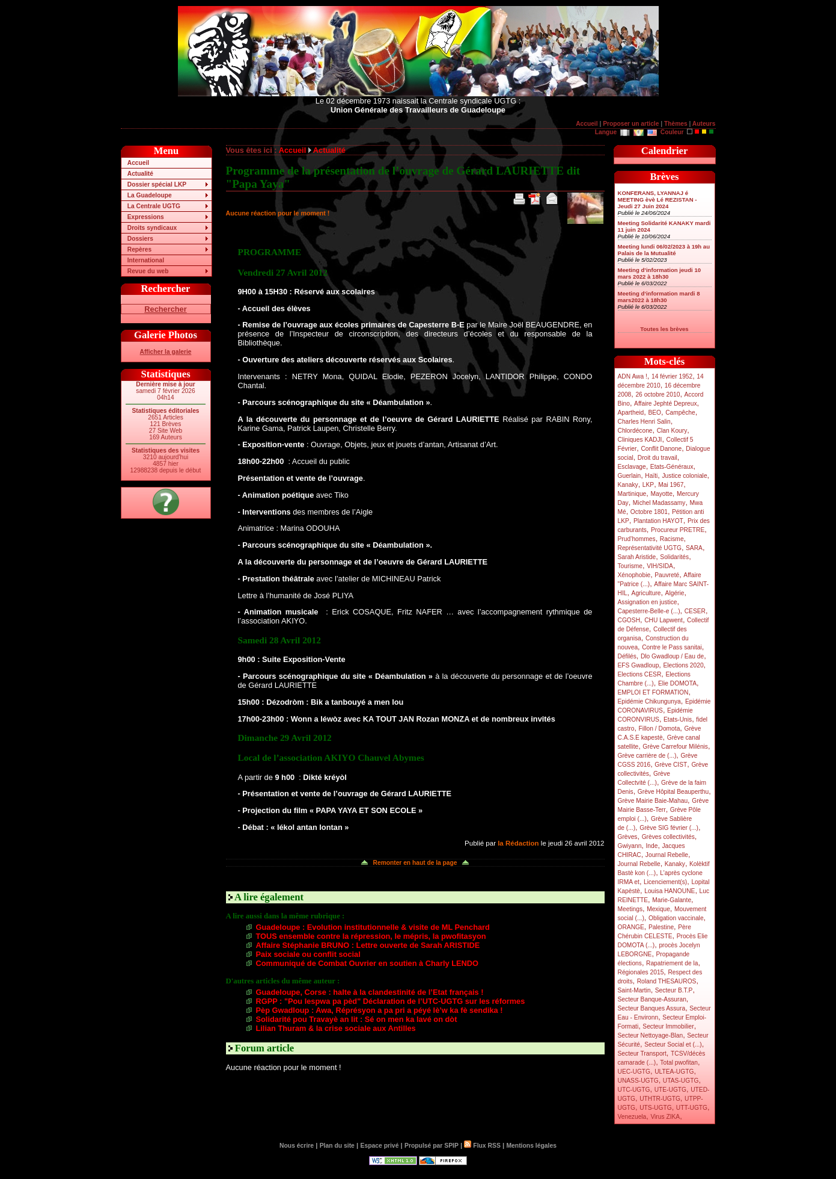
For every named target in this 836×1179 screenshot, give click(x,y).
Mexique (658, 909)
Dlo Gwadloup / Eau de (672, 656)
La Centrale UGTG (153, 206)
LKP (648, 484)
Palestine (661, 927)
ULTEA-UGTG (674, 1071)
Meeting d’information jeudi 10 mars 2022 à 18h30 (659, 273)
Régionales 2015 (641, 972)
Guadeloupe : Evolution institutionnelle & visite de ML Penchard (373, 927)
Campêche (680, 412)
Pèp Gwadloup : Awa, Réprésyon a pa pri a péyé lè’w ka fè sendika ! (379, 1010)
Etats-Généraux (672, 466)
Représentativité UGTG (650, 548)
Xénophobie (634, 575)
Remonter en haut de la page (415, 862)
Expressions (145, 217)
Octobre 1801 (649, 512)
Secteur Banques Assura (652, 1008)
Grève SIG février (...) (668, 828)
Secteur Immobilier (668, 1026)
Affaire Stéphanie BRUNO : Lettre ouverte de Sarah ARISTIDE (368, 945)
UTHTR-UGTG (659, 1098)
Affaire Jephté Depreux (665, 403)
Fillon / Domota (659, 728)
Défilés (627, 656)
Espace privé (379, 1145)
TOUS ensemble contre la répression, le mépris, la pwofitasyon (371, 936)
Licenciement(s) (665, 882)
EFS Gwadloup (638, 665)
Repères (139, 249)
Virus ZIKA (665, 1116)
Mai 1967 (670, 484)
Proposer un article (631, 123)
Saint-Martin (634, 990)
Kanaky (628, 484)
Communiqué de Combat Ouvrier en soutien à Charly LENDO (367, 963)
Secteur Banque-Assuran (652, 999)
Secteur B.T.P (674, 990)
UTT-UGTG (691, 1107)
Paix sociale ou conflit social (308, 954)
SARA (694, 548)
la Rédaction (518, 843)
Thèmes (676, 123)
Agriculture (646, 593)
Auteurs (704, 123)
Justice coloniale (684, 475)
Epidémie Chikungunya (649, 701)
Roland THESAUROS (667, 981)
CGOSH (629, 620)
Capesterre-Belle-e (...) (649, 611)
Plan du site (337, 1145)
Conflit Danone (661, 448)
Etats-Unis (678, 719)
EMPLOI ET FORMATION (653, 692)
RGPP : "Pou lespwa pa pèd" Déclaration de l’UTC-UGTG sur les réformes (390, 1001)
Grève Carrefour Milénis (675, 746)
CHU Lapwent (663, 620)
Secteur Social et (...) (673, 1044)
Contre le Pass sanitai (672, 647)
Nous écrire (296, 1145)
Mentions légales (531, 1145)
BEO (654, 412)
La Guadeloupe (149, 195)
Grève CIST (670, 764)
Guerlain (629, 475)
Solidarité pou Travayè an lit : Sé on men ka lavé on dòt (356, 1019)
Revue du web (148, 271)
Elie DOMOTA (677, 683)
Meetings (630, 909)
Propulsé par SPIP (431, 1145)
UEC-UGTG (634, 1071)
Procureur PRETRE (677, 530)
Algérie (675, 593)
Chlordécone (635, 430)
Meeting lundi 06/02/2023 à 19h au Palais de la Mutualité (664, 249)
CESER (695, 611)
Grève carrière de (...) (647, 755)
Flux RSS (482, 1145)
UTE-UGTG (670, 1089)
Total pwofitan (679, 1062)
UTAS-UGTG (681, 1080)
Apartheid (631, 412)
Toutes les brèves (664, 329)
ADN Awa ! (632, 376)
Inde (651, 846)
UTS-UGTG (655, 1107)
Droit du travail (657, 457)
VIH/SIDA (660, 566)
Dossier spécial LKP (156, 184)
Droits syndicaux (152, 227)
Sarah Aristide (637, 557)
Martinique (632, 493)
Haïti (651, 475)
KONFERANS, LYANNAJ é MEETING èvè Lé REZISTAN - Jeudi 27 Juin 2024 (657, 199)
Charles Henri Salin (644, 421)
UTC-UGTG (634, 1089)
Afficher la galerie (166, 351)
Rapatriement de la (672, 963)
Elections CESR (640, 674)
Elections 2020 (683, 665)
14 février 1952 (671, 376)
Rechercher (165, 309)
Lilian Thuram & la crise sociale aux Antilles (336, 1028)
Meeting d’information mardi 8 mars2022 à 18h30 (659, 296)
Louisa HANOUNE (669, 891)
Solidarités (674, 557)
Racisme (672, 539)
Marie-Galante (671, 900)
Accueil (586, 123)
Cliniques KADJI (640, 439)
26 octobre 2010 (657, 394)
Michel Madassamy (659, 503)
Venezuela (632, 1116)
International (145, 260)
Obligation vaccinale (676, 918)
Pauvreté (666, 575)
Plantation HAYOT (658, 521)
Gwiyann (630, 846)
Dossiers (140, 238)
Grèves (628, 837)
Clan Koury (672, 430)
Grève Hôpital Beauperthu (673, 791)
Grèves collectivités (668, 837)
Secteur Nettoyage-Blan (650, 1035)
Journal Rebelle (666, 855)
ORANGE (631, 927)
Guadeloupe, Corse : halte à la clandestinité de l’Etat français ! (370, 992)
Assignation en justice (647, 602)
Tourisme (630, 566)
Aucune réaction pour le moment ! (278, 213)
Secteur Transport (642, 1053)
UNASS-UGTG (638, 1080)
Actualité (140, 173)
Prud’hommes (637, 539)
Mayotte (661, 493)
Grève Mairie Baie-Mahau (653, 800)
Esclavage (632, 466)
